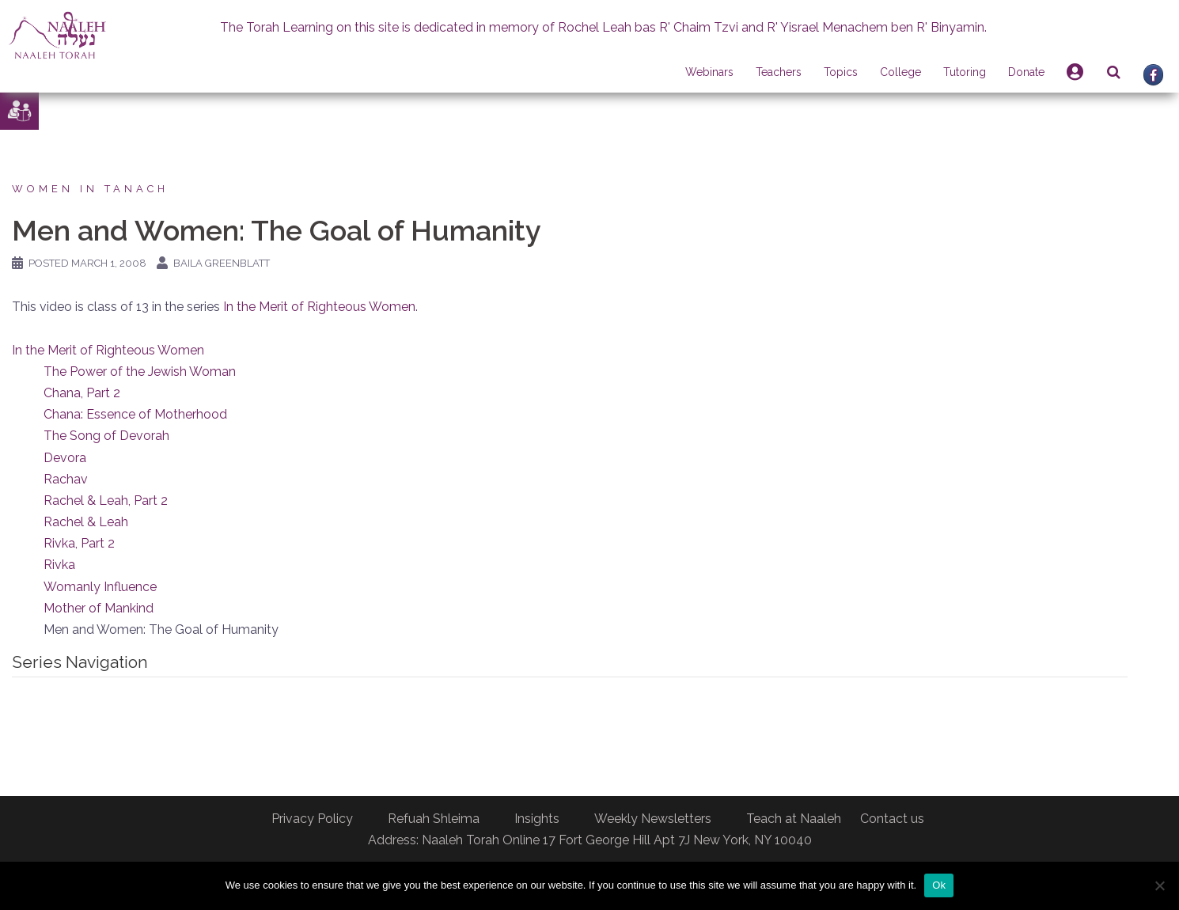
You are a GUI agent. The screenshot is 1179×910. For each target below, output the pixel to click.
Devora (65, 457)
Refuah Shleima (434, 818)
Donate (1026, 72)
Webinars (709, 72)
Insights (536, 818)
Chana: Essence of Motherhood (135, 414)
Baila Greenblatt (221, 263)
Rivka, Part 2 (79, 543)
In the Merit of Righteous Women (319, 306)
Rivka (59, 564)
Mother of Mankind (99, 608)
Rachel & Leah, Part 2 (106, 500)
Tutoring (964, 72)
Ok (939, 885)
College (900, 72)
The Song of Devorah (106, 435)
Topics (841, 72)
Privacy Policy (312, 818)
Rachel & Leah (86, 521)
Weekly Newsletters (652, 818)
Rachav (66, 479)
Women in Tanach (90, 189)
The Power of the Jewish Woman (140, 371)
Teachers (779, 72)
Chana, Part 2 (82, 392)
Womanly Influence (100, 586)
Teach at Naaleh (793, 818)
